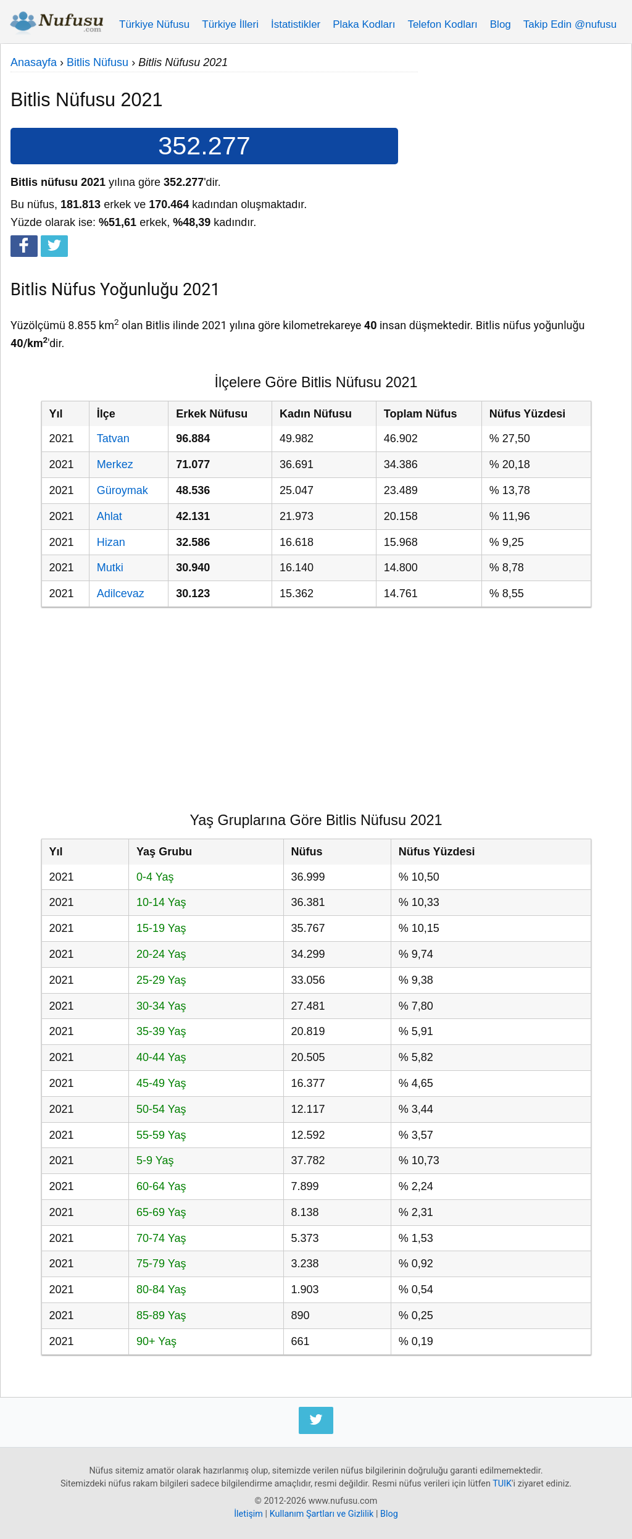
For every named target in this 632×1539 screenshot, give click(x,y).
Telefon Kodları (442, 24)
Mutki (110, 567)
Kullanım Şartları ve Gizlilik (322, 1514)
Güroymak (122, 490)
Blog (500, 24)
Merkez (115, 464)
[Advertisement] (520, 131)
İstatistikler (295, 24)
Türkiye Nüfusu (154, 24)
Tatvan (113, 438)
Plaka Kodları (364, 24)
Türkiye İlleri (230, 24)
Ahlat (109, 516)
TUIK (502, 1483)
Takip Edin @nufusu (570, 24)
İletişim (248, 1514)
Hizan (111, 542)
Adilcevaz (120, 593)
